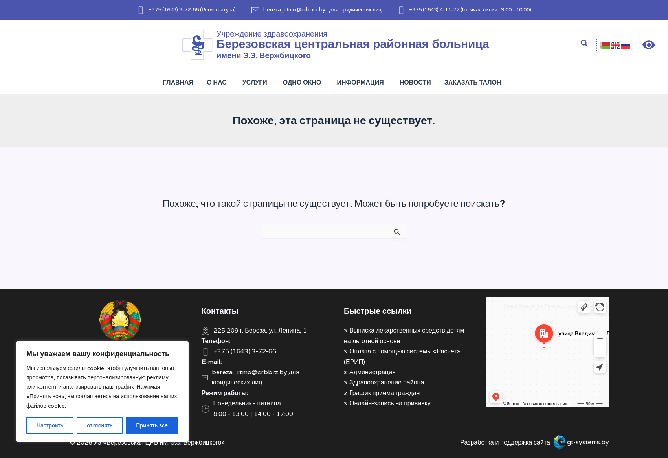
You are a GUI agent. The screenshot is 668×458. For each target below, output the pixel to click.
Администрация (372, 372)
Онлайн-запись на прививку (390, 403)
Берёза (494, 300)
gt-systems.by (588, 442)
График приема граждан (384, 393)
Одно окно (302, 82)
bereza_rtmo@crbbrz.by (294, 9)
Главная (178, 82)
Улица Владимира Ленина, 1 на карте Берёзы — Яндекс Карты (556, 310)
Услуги (254, 82)
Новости (415, 82)
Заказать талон (472, 82)
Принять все (152, 425)
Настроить (50, 425)
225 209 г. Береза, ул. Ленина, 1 (260, 330)
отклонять (99, 425)
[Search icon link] (585, 44)
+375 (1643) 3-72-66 (174, 9)
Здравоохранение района (386, 382)
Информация (360, 82)
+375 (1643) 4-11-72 (434, 9)
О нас (217, 82)
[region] (102, 391)
